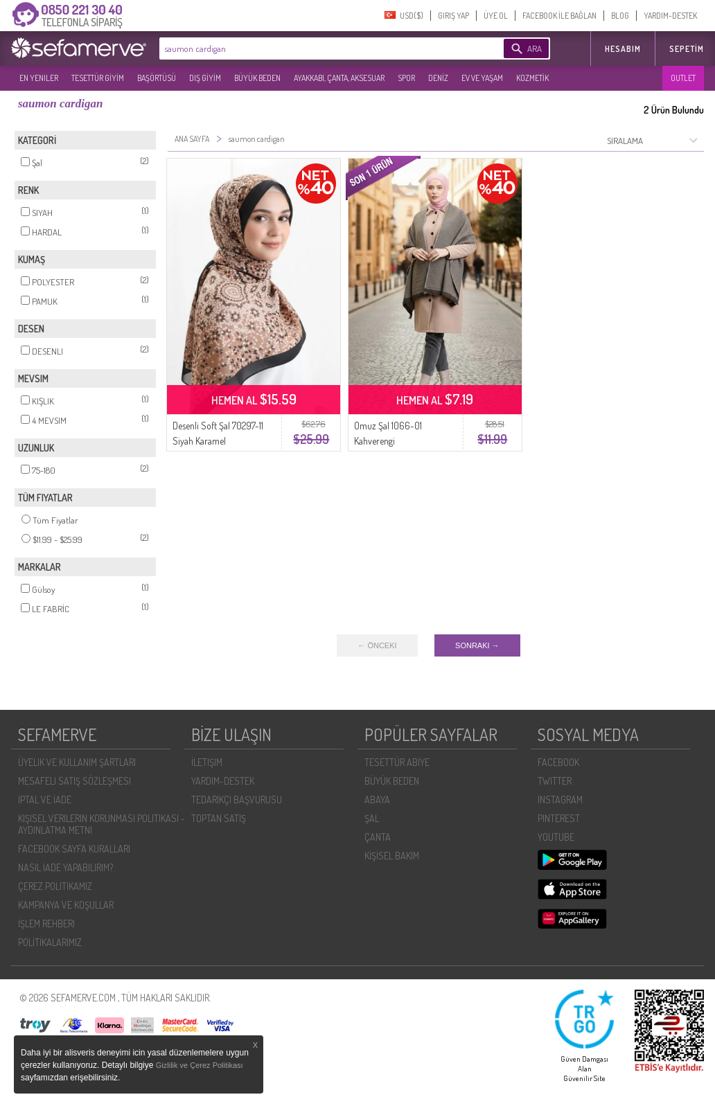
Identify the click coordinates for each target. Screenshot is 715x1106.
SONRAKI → (477, 645)
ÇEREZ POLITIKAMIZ (55, 886)
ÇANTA (377, 837)
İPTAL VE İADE (44, 799)
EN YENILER (38, 78)
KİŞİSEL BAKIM (391, 856)
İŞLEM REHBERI (46, 923)
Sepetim (686, 49)
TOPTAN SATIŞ (218, 818)
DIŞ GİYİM (205, 78)
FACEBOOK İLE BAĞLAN (559, 15)
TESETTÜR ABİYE (397, 762)
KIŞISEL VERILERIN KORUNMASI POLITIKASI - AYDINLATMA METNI (101, 824)
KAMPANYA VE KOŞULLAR (66, 905)
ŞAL (371, 818)
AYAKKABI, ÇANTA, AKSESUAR (339, 78)
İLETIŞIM (206, 762)
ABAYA (377, 799)
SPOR (406, 78)
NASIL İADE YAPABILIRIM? (65, 867)
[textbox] (310, 48)
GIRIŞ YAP (453, 15)
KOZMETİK (532, 78)
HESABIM (623, 49)
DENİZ (438, 78)
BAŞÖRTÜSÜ (156, 78)
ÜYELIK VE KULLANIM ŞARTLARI (77, 762)
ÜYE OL (496, 15)
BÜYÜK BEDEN (257, 78)
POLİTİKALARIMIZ (50, 942)
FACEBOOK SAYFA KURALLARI (74, 849)
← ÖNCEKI (377, 645)
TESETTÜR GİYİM (97, 78)
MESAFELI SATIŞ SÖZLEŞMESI (74, 781)
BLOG (620, 15)
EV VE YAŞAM (482, 78)
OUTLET (683, 78)
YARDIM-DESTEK (670, 15)
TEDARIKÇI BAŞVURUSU (236, 799)
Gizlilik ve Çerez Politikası (199, 1065)
